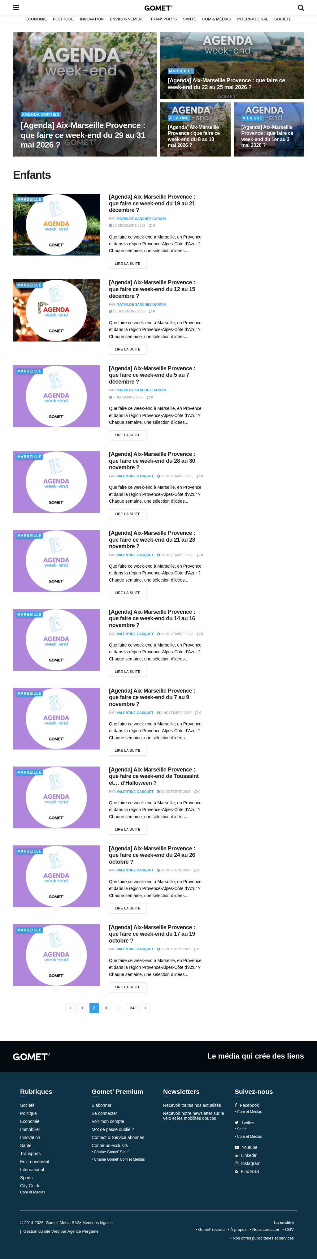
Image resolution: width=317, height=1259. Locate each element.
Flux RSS (247, 1171)
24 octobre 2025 (174, 870)
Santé (189, 19)
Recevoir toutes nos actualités (192, 1105)
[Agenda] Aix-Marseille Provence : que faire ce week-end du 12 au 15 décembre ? (152, 289)
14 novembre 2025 (175, 634)
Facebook (247, 1105)
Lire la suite (128, 263)
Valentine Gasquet (135, 476)
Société (282, 19)
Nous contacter (265, 1229)
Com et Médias (32, 1192)
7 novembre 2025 (174, 713)
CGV (289, 1229)
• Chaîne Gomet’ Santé (111, 1152)
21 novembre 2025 (175, 555)
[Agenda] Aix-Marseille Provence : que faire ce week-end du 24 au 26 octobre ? (152, 855)
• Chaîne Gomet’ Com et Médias (118, 1159)
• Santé (241, 1129)
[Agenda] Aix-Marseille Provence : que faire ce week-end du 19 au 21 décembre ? (152, 203)
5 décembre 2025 (126, 397)
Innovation (92, 19)
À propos (238, 1229)
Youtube (246, 1147)
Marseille (181, 71)
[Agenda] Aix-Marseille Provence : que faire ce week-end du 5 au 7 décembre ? (152, 375)
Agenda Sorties (41, 114)
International (252, 19)
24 (132, 1008)
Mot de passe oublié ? (113, 1129)
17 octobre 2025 (174, 949)
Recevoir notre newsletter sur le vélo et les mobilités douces (193, 1116)
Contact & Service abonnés (118, 1137)
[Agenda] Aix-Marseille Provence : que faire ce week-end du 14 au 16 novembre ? (152, 618)
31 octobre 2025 (174, 791)
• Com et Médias (248, 1112)
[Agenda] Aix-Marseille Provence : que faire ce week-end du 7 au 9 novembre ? (152, 697)
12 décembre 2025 (127, 311)
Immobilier (30, 1129)
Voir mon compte (108, 1121)
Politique (63, 19)
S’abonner (101, 1105)
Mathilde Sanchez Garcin (141, 219)
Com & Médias (216, 19)
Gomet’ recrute (211, 1229)
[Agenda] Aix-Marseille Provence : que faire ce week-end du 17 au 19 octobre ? (152, 934)
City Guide (30, 1185)
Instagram (247, 1163)
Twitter (244, 1122)
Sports (26, 1177)
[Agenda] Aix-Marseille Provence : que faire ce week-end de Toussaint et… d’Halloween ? (154, 776)
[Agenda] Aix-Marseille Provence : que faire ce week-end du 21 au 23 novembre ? (152, 539)
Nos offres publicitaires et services (263, 1238)
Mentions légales (97, 1222)
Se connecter (104, 1113)
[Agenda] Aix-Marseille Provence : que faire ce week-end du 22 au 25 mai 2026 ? (226, 83)
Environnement (127, 19)
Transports (163, 19)
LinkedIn (246, 1155)
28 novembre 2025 (175, 476)
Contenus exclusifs (110, 1145)
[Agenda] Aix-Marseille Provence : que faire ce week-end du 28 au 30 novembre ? (152, 461)
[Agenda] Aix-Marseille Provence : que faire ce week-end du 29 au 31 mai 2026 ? (83, 135)
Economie (36, 19)
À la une (179, 118)
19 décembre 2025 (127, 225)
